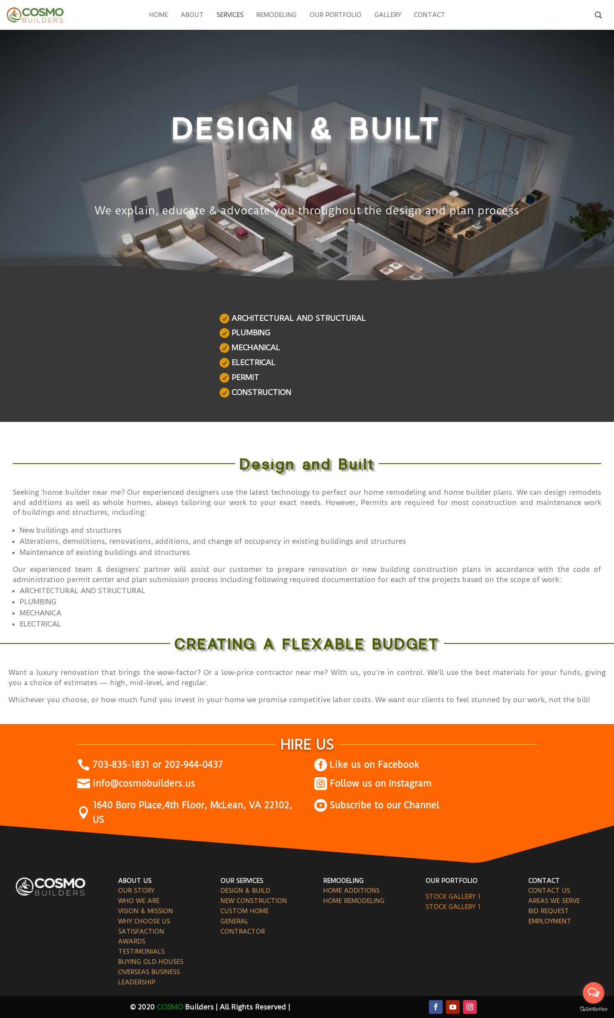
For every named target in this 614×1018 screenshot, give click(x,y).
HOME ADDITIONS (351, 890)
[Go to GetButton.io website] (593, 1009)
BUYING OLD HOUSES (150, 962)
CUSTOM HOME (244, 911)
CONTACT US (549, 890)
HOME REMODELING (354, 901)
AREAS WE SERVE (554, 901)
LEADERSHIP (136, 982)
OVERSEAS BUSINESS (149, 972)
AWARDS (131, 941)
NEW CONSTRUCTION (253, 901)
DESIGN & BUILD (245, 890)
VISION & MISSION (145, 911)
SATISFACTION (141, 931)
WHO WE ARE (138, 901)
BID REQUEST (548, 911)
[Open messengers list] (593, 993)
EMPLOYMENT (549, 921)
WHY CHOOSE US (144, 921)
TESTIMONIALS (141, 951)
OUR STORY (136, 890)
